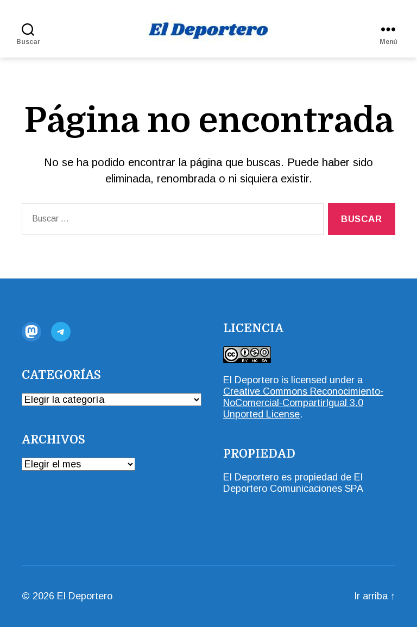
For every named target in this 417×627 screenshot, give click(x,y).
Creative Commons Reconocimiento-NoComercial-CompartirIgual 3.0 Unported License (303, 403)
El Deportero (251, 380)
